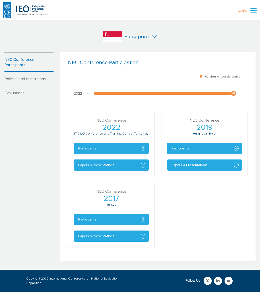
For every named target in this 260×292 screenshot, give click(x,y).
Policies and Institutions (25, 79)
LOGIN (242, 10)
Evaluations (14, 93)
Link (208, 281)
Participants (87, 148)
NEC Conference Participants (19, 62)
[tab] (29, 62)
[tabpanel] (158, 156)
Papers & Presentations (96, 165)
